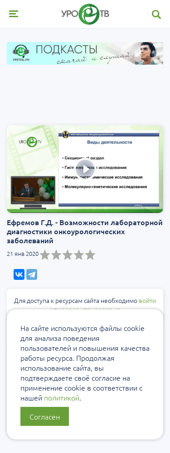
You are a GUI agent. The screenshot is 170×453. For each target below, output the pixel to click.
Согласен (44, 416)
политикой (61, 397)
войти (147, 300)
